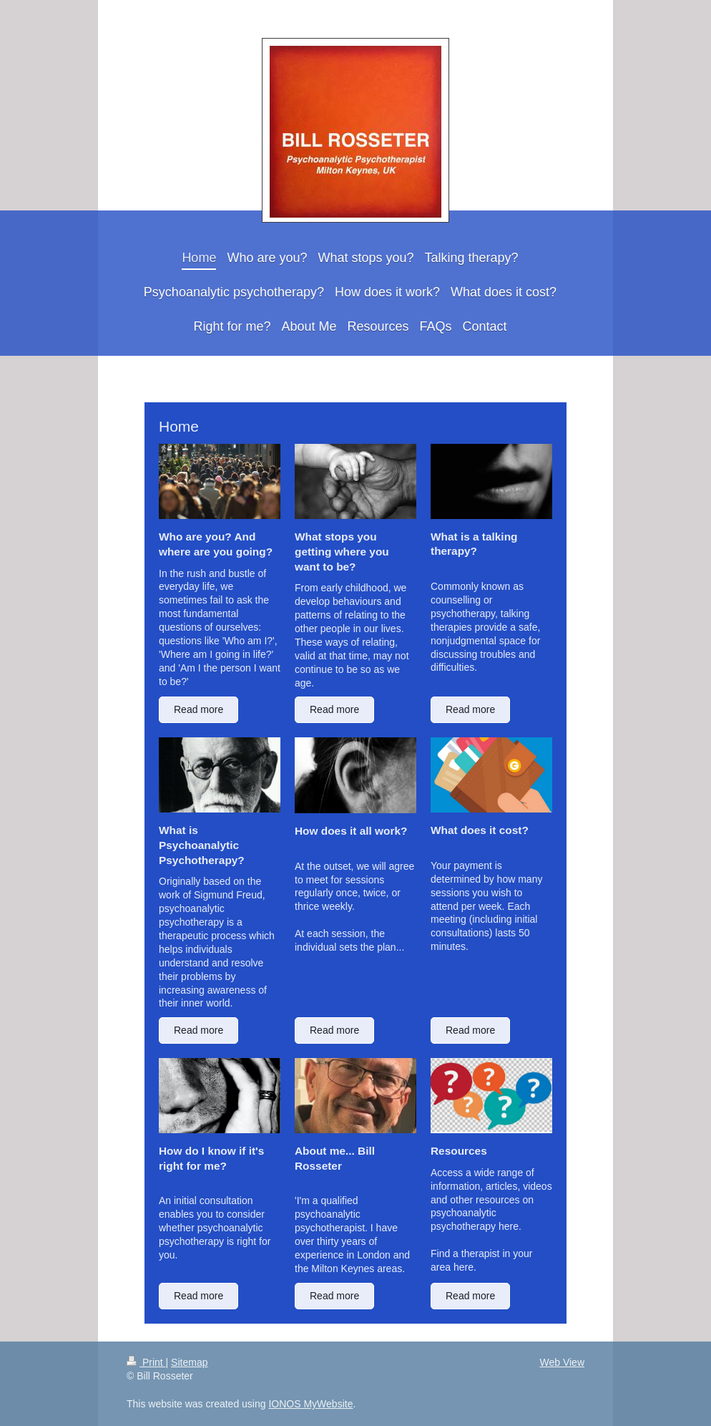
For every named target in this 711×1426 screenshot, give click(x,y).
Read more (198, 709)
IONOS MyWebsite (310, 1404)
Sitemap (189, 1362)
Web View (561, 1362)
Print (146, 1362)
